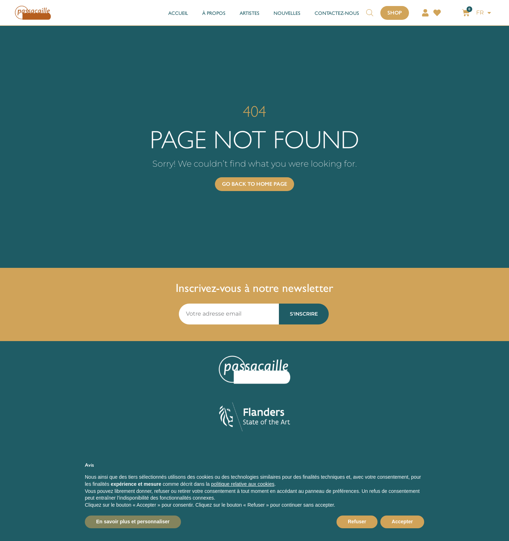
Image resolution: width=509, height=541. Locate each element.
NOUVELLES (287, 12)
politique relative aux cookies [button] (242, 484)
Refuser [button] (357, 521)
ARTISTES (249, 12)
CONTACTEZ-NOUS (337, 12)
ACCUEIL (178, 12)
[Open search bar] (369, 9)
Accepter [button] (402, 521)
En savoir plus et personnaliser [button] (133, 521)
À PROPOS (214, 12)
